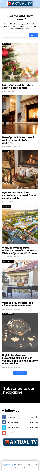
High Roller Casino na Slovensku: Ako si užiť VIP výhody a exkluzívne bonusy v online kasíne (20, 359)
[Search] (33, 35)
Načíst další (20, 373)
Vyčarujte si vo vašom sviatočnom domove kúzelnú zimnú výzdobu (19, 195)
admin (4, 91)
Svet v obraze (7, 146)
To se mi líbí (34, 417)
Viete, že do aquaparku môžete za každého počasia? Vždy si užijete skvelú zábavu (19, 250)
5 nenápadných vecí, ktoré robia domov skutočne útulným (18, 140)
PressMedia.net (10, 464)
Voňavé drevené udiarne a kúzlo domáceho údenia (17, 304)
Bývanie (5, 96)
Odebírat (35, 433)
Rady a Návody (8, 261)
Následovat (34, 422)
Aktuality (6, 44)
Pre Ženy (6, 151)
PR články (15, 466)
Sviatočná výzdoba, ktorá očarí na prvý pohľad (17, 87)
